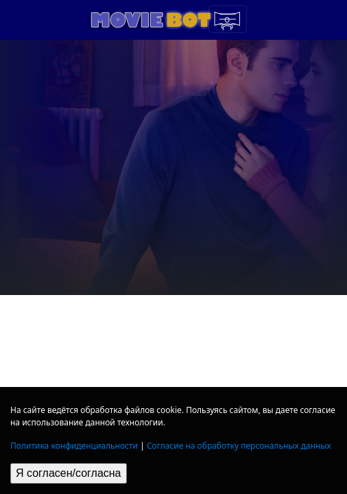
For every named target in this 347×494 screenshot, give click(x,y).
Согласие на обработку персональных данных (239, 445)
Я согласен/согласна (68, 473)
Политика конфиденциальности (74, 445)
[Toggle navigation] (227, 19)
